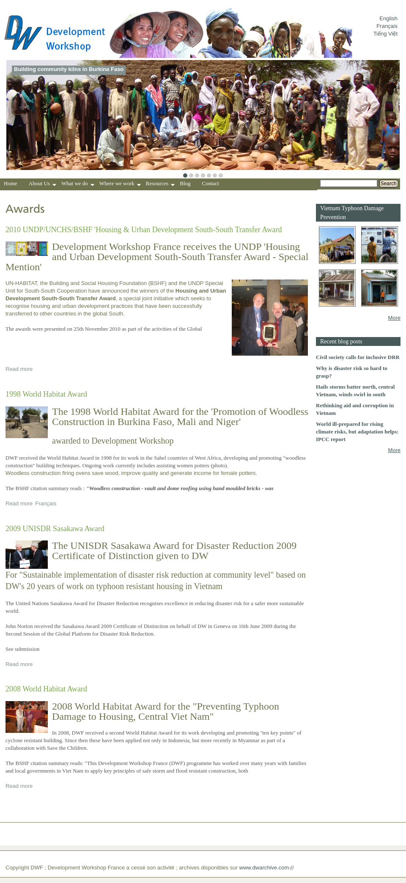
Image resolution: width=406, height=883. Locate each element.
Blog (185, 183)
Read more (19, 369)
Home (10, 183)
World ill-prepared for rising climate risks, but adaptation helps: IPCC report (357, 431)
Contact (210, 183)
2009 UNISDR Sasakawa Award (54, 528)
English (388, 18)
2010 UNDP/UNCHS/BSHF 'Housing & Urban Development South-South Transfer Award (143, 229)
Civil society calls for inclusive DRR (358, 357)
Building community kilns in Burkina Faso (68, 69)
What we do (77, 184)
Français (387, 26)
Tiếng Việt (385, 33)
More (394, 318)
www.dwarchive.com (264, 867)
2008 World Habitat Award (46, 689)
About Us (42, 184)
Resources (160, 184)
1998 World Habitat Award (46, 394)
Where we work (120, 184)
